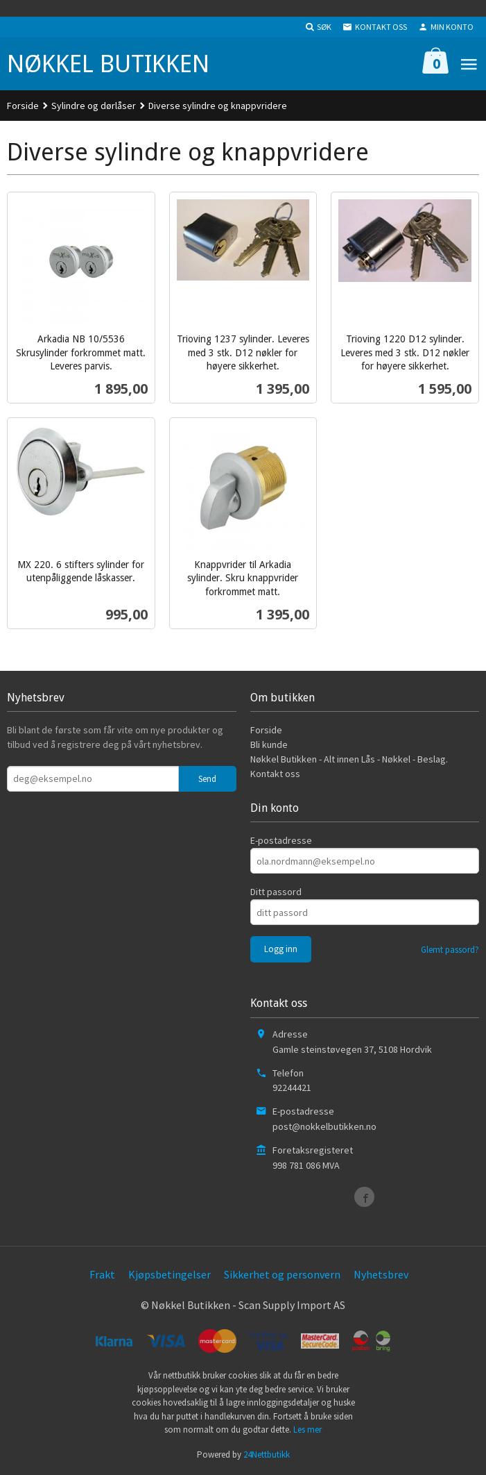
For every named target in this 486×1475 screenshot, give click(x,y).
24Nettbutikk (266, 1454)
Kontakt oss (275, 773)
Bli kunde (269, 744)
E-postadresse (281, 840)
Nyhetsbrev (381, 1274)
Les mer (307, 1429)
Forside (23, 105)
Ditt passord (276, 891)
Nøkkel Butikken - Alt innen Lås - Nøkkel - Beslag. (349, 759)
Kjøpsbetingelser (169, 1274)
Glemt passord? (450, 950)
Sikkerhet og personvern (282, 1274)
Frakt (102, 1274)
